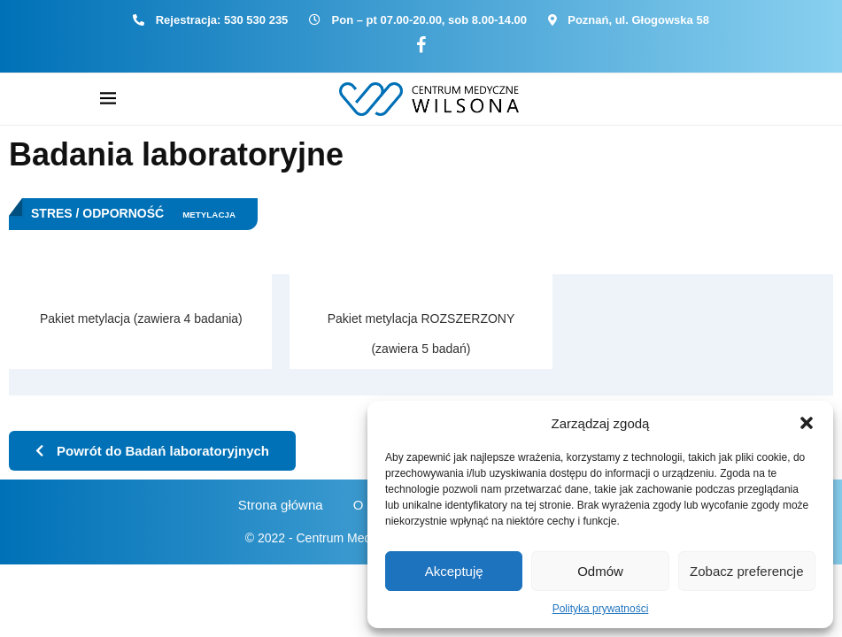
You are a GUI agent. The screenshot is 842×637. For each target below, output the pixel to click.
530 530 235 (256, 20)
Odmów (600, 571)
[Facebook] (421, 45)
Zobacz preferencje (746, 571)
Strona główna (280, 504)
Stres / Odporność (97, 213)
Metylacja (209, 214)
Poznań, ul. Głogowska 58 (638, 20)
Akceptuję (454, 571)
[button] (806, 423)
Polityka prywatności (600, 608)
